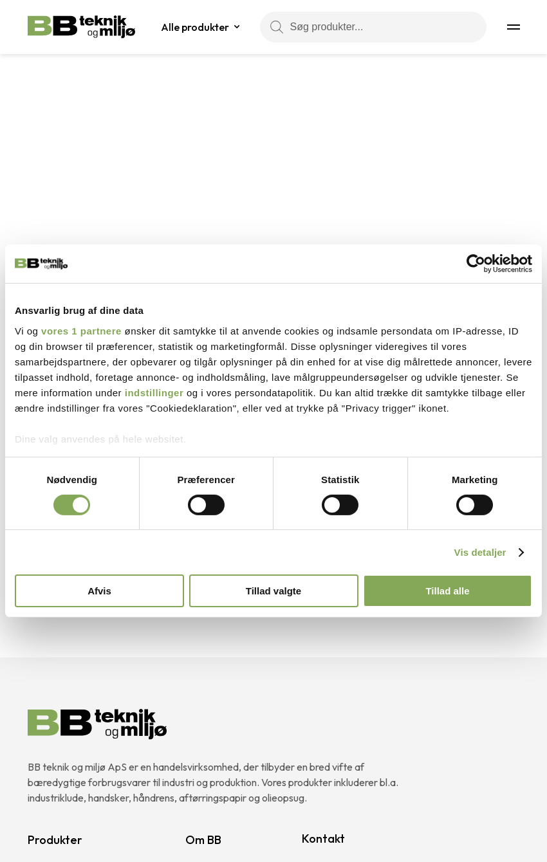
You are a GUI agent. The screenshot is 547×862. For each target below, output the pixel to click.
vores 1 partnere (81, 330)
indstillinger (154, 392)
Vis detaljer (480, 552)
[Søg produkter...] (373, 27)
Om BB (203, 839)
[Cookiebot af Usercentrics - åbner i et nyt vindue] (476, 263)
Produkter (55, 839)
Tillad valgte (273, 590)
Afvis (99, 590)
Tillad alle (447, 590)
